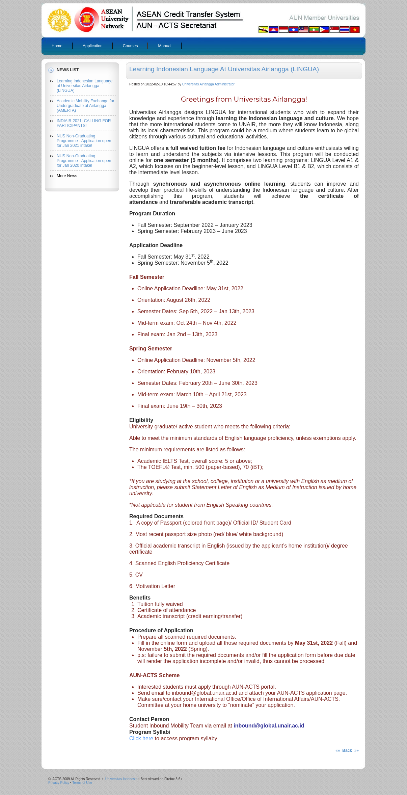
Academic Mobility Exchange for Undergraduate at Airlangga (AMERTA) (85, 106)
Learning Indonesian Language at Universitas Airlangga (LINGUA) (84, 86)
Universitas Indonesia (121, 779)
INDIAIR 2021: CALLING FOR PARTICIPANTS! (84, 123)
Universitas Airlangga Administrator (208, 84)
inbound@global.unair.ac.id (269, 725)
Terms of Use (82, 783)
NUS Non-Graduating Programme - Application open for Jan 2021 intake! (84, 141)
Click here (141, 738)
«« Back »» (347, 750)
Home (57, 46)
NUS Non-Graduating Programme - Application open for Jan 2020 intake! (84, 161)
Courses (130, 46)
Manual (164, 46)
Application (93, 46)
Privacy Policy (58, 783)
